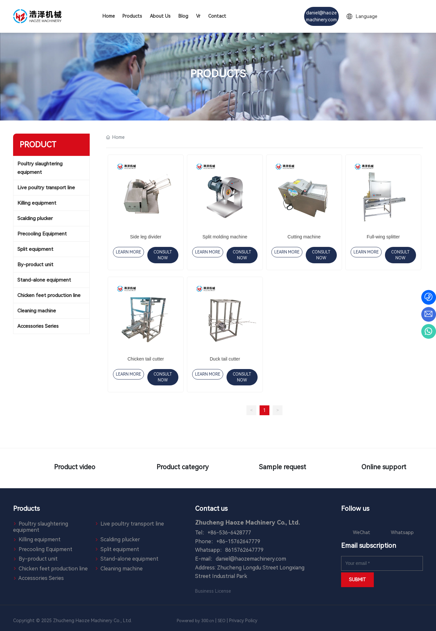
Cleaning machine (119, 569)
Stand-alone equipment (126, 559)
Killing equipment (37, 539)
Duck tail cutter (225, 359)
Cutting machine (303, 236)
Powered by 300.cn (195, 620)
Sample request (269, 468)
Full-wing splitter (383, 236)
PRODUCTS (218, 73)
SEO (222, 620)
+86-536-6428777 (229, 532)
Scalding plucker (117, 539)
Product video (64, 468)
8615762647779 (244, 550)
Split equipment (117, 549)
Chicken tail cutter (146, 359)
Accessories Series (38, 578)
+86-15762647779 (238, 541)
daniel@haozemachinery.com (251, 559)
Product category (167, 468)
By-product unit (35, 559)
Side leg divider (145, 236)
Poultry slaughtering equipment (40, 527)
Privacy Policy (244, 620)
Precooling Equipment (42, 549)
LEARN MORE (128, 252)
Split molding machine (225, 236)
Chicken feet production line (50, 569)
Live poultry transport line (129, 524)
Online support (372, 468)
